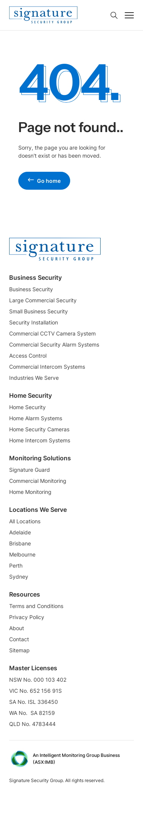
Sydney (18, 576)
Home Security (27, 407)
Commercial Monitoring (37, 480)
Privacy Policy (26, 617)
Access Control (28, 355)
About (16, 628)
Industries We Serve (34, 377)
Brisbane (20, 543)
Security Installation (33, 322)
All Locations (24, 521)
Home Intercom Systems (39, 440)
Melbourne (22, 554)
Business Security (31, 289)
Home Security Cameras (39, 429)
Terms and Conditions (36, 606)
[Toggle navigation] (129, 15)
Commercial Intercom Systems (47, 366)
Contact (19, 639)
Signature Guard (29, 469)
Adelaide (20, 532)
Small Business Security (38, 311)
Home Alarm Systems (35, 418)
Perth (15, 565)
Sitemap (19, 650)
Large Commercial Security (43, 300)
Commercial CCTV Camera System (52, 333)
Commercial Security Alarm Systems (54, 344)
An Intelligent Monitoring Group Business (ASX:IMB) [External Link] (76, 758)
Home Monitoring (30, 492)
